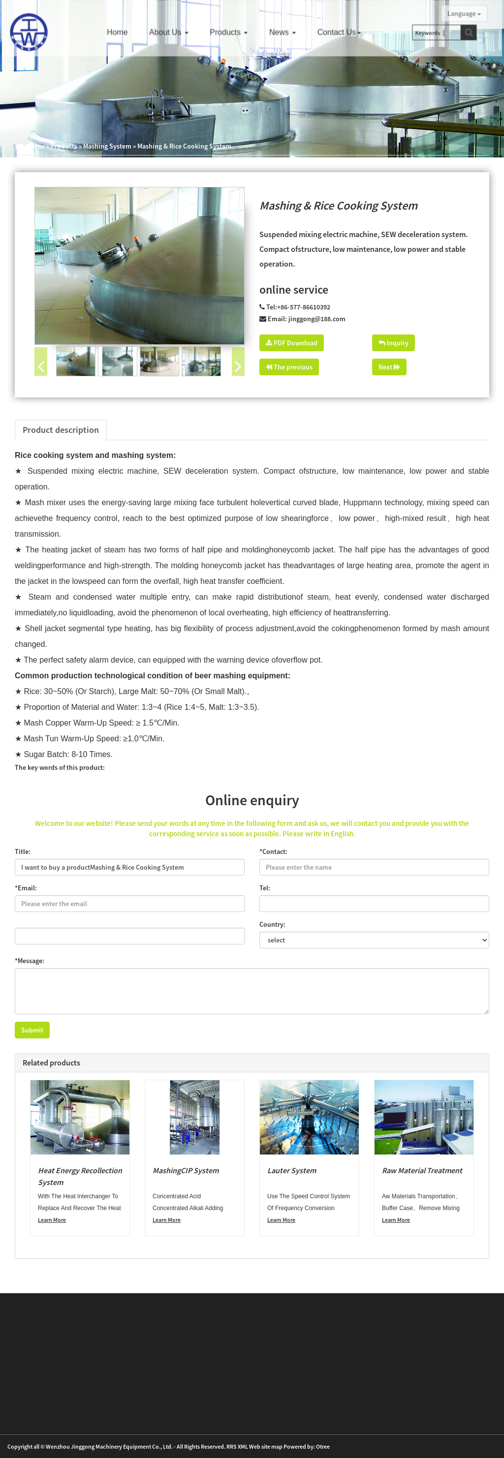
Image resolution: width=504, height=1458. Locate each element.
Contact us (341, 32)
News (286, 32)
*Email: (26, 887)
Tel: (264, 887)
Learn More (52, 1219)
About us (175, 32)
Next (389, 367)
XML (243, 1446)
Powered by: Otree (307, 1446)
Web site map (266, 1446)
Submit (32, 1030)
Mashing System (107, 146)
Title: (23, 851)
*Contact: (273, 851)
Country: (272, 924)
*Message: (29, 960)
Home (125, 32)
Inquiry (393, 342)
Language (458, 13)
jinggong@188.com (317, 318)
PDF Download (291, 342)
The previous (289, 367)
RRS (231, 1446)
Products (233, 32)
